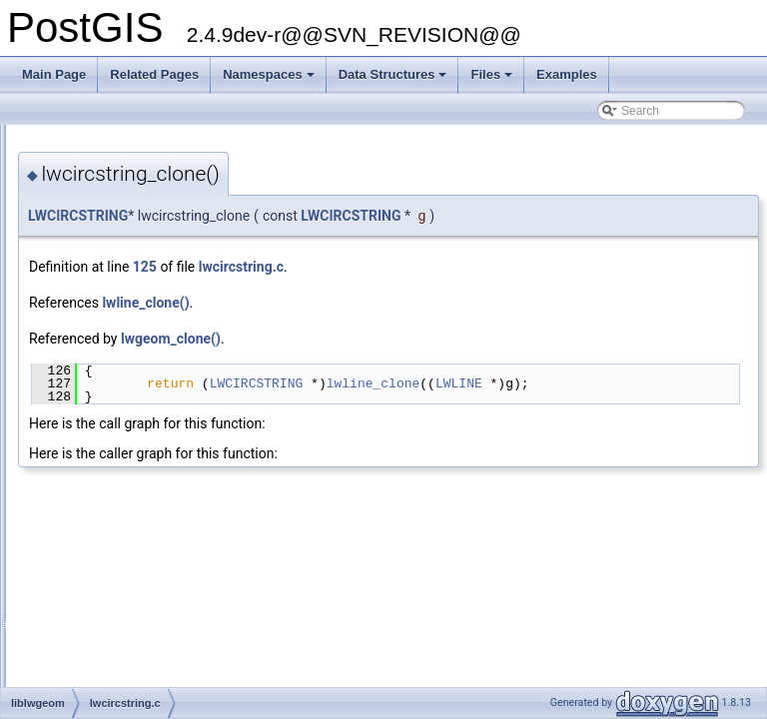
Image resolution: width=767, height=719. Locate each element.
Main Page (54, 74)
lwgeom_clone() (420, 339)
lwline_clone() (395, 303)
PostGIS (40, 141)
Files (492, 80)
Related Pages (154, 74)
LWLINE (708, 383)
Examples (566, 74)
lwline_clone (623, 383)
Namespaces (270, 80)
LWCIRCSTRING (328, 216)
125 (394, 267)
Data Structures (394, 80)
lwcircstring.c (490, 267)
